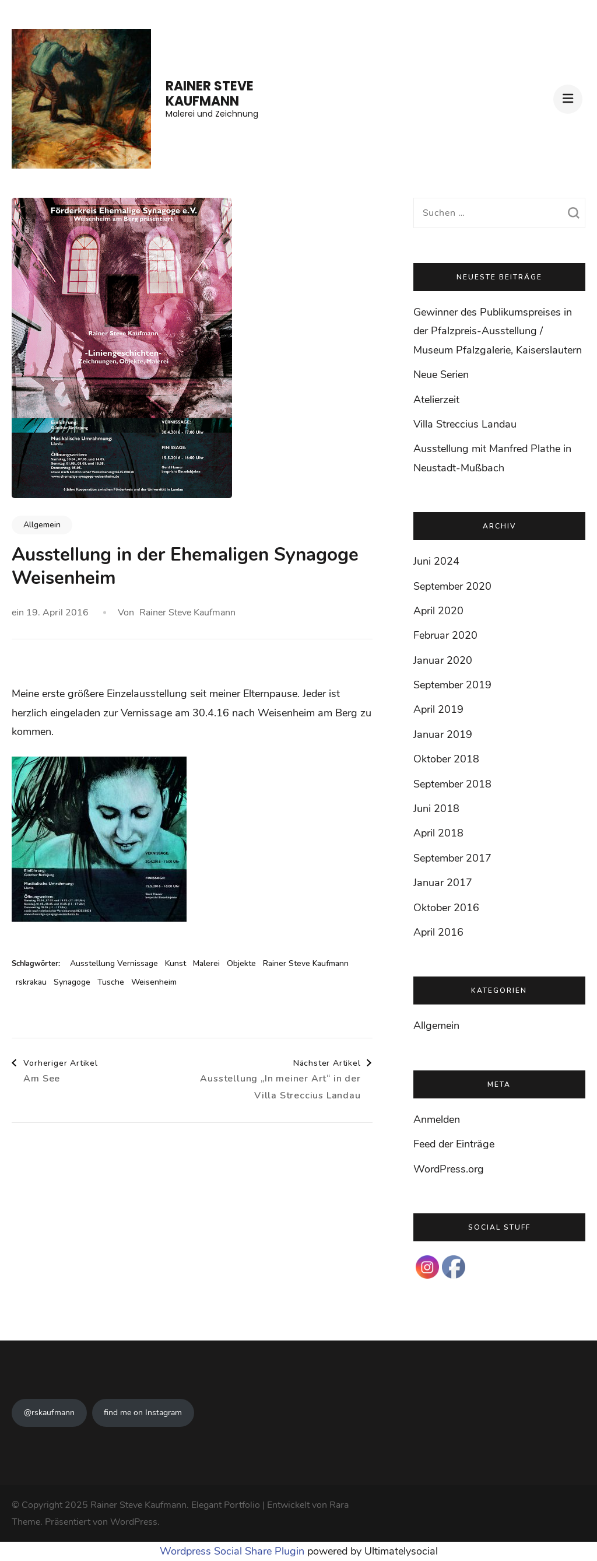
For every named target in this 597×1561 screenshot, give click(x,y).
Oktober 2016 (446, 908)
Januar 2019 (442, 734)
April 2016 (438, 932)
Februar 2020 (445, 635)
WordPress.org (448, 1169)
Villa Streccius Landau (465, 424)
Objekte (241, 964)
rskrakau (31, 982)
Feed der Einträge (453, 1144)
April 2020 (438, 611)
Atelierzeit (436, 400)
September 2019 (452, 685)
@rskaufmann (49, 1412)
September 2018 (452, 784)
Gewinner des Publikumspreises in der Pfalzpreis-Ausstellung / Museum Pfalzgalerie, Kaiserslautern (497, 331)
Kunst (175, 964)
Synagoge (72, 982)
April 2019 (438, 709)
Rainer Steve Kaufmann (210, 93)
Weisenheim (154, 982)
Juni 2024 (436, 561)
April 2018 (438, 833)
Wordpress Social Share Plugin (233, 1551)
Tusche (110, 982)
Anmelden (436, 1119)
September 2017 (452, 858)
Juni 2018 (436, 809)
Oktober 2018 (446, 759)
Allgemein (42, 524)
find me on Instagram (143, 1412)
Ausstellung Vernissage (114, 964)
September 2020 (452, 586)
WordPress (133, 1522)
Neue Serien (441, 375)
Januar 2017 (442, 883)
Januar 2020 (442, 660)
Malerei (206, 964)
